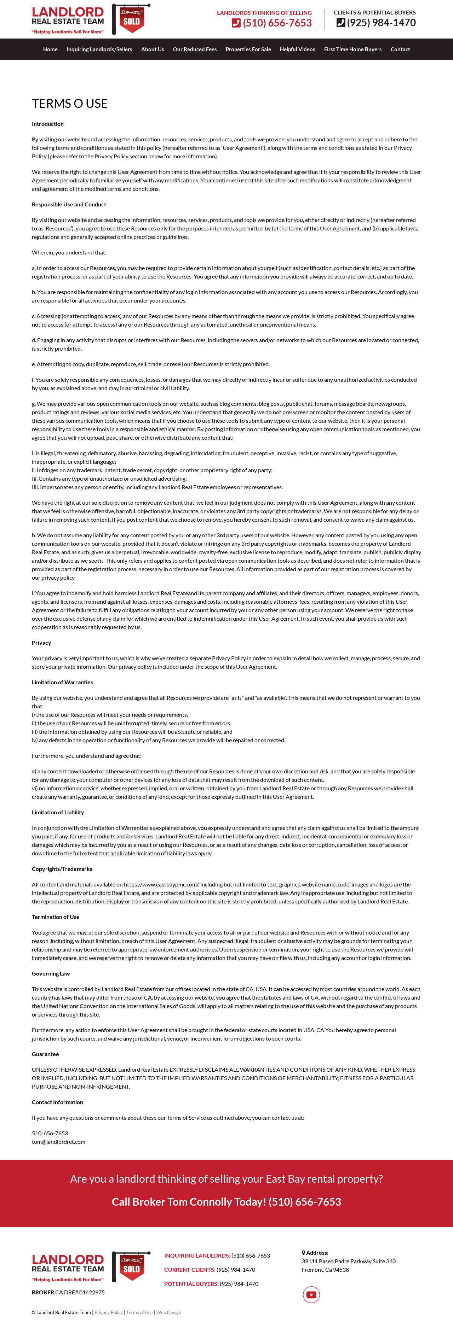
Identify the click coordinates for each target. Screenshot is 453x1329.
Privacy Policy (108, 1312)
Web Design (168, 1312)
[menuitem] (55, 49)
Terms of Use (139, 1312)
